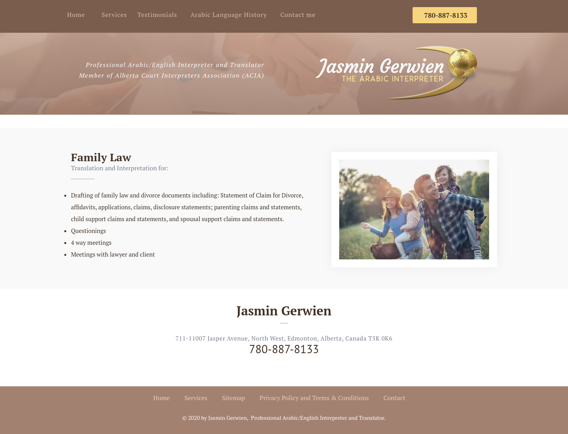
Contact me (298, 14)
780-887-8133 (284, 348)
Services (114, 14)
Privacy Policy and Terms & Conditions (314, 397)
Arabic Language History (229, 14)
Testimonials (157, 14)
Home (76, 14)
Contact (394, 397)
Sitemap (233, 397)
